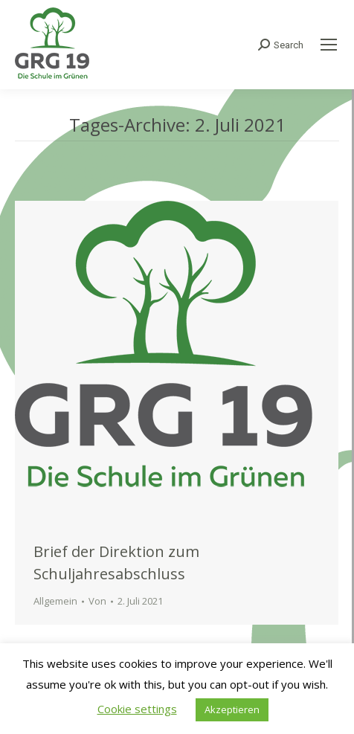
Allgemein (55, 601)
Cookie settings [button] (137, 708)
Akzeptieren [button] (232, 709)
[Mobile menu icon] (328, 44)
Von (97, 601)
